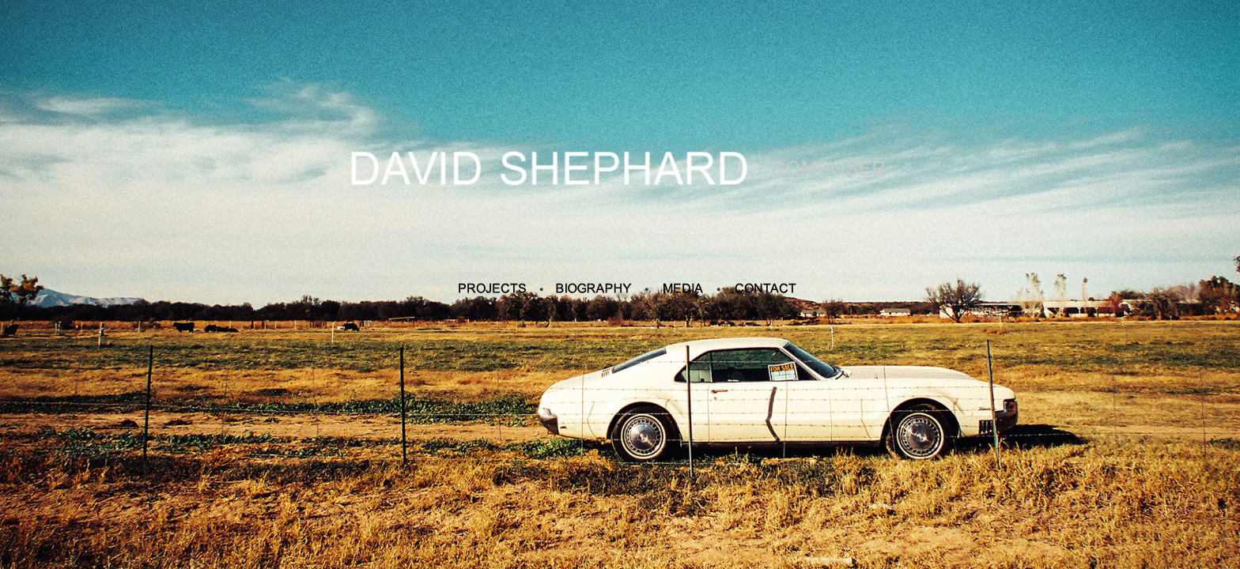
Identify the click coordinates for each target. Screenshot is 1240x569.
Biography (593, 288)
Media (682, 288)
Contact (765, 288)
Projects (492, 288)
